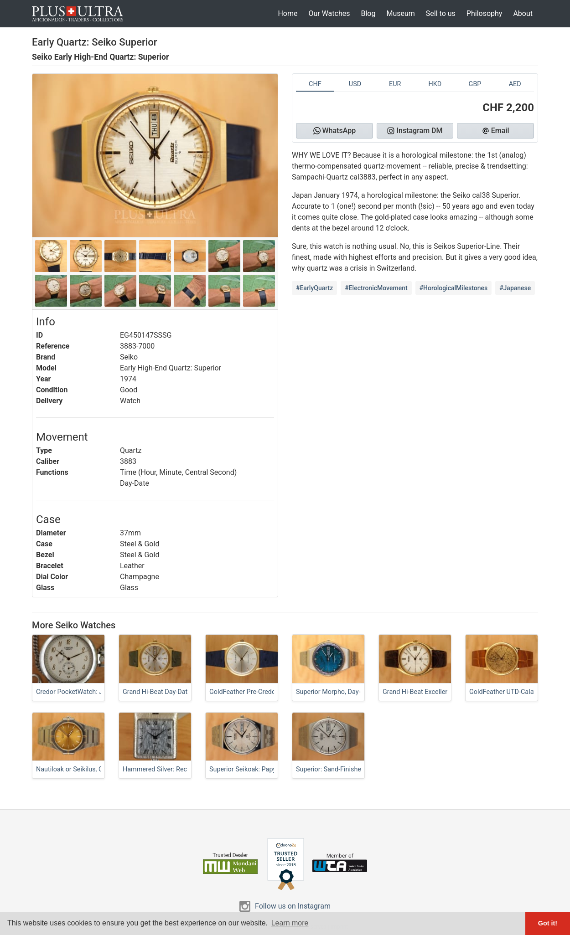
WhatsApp (334, 130)
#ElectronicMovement (376, 288)
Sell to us (441, 13)
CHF (315, 84)
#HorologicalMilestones (454, 288)
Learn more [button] (290, 923)
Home (287, 13)
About (523, 13)
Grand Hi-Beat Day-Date (157, 692)
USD (355, 84)
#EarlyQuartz (314, 288)
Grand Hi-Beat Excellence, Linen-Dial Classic (446, 692)
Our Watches (329, 13)
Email (495, 130)
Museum (400, 13)
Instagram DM (414, 130)
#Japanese (515, 288)
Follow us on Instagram (293, 906)
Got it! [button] (547, 923)
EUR (395, 84)
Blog (368, 13)
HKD (434, 84)
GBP (475, 84)
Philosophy (484, 13)
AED (515, 84)
